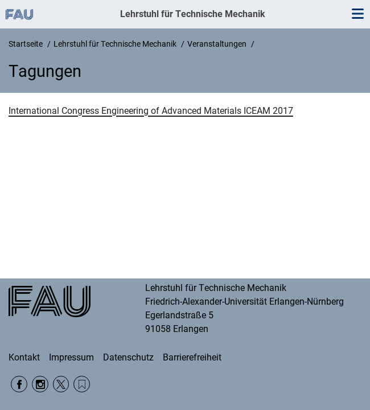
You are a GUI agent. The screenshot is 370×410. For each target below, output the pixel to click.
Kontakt (24, 357)
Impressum (71, 357)
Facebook (19, 384)
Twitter (61, 384)
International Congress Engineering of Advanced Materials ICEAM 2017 (151, 110)
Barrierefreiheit (192, 357)
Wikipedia (81, 384)
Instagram (40, 384)
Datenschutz (128, 357)
